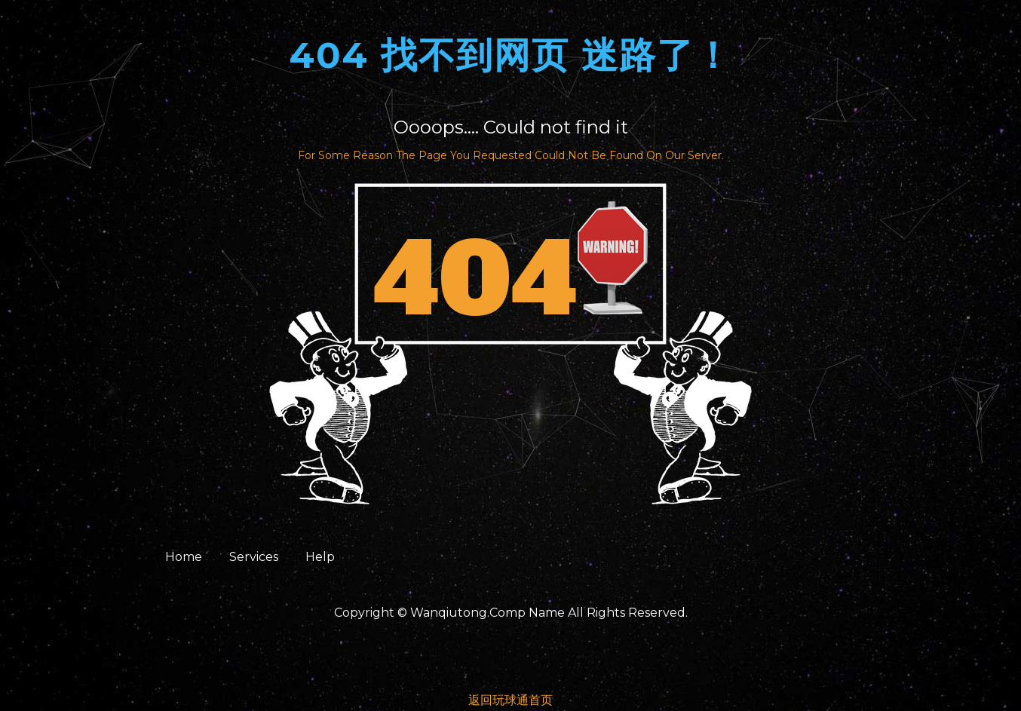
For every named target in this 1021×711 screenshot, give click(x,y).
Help (320, 557)
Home (183, 557)
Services (253, 557)
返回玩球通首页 (510, 700)
